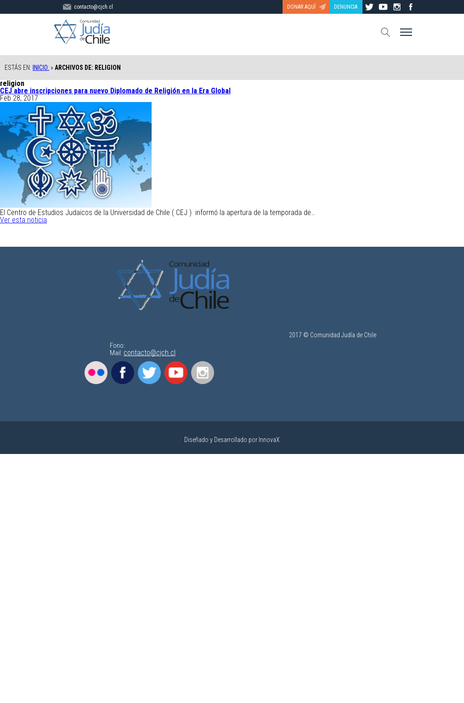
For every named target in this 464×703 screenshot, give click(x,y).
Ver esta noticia (23, 219)
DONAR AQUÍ (301, 7)
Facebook (122, 372)
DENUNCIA (345, 7)
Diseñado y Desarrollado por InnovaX (232, 439)
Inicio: (41, 67)
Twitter (149, 372)
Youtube (175, 372)
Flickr (96, 372)
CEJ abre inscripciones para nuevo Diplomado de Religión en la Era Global (115, 90)
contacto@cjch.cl (149, 352)
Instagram (202, 372)
